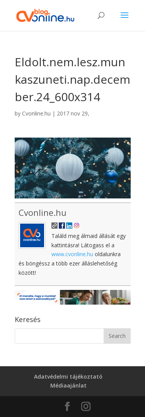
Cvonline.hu (36, 113)
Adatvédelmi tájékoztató (68, 376)
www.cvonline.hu (72, 254)
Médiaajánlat (68, 385)
